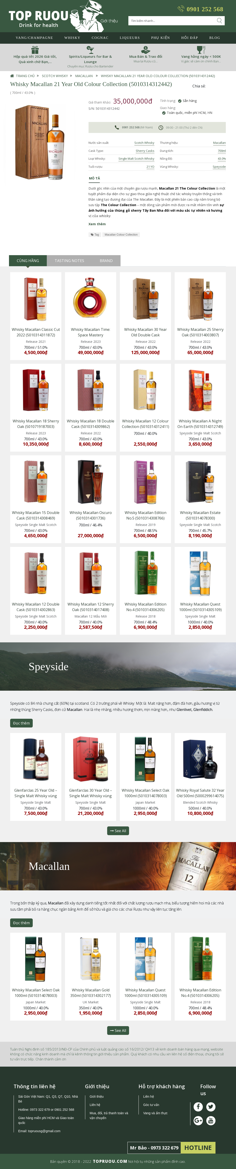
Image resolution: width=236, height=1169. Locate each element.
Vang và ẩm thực (155, 1113)
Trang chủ (25, 76)
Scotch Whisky (55, 76)
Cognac (100, 38)
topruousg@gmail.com (44, 1131)
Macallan (84, 76)
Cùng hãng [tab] (28, 260)
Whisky (72, 38)
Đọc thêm (21, 723)
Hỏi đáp (189, 38)
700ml (222, 151)
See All (118, 830)
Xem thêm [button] (97, 224)
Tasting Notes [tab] (69, 260)
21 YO (150, 167)
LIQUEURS (130, 38)
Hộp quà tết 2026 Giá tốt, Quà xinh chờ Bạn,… (35, 59)
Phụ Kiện (160, 38)
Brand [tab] (106, 260)
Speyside (219, 167)
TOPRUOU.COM (110, 1161)
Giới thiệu (109, 20)
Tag (95, 234)
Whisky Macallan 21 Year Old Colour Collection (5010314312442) (158, 76)
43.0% (222, 158)
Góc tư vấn (151, 1105)
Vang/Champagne (34, 38)
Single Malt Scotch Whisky (136, 158)
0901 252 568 (205, 9)
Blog (214, 38)
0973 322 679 (40, 1109)
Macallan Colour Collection (121, 234)
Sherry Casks (145, 151)
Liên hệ (95, 1105)
